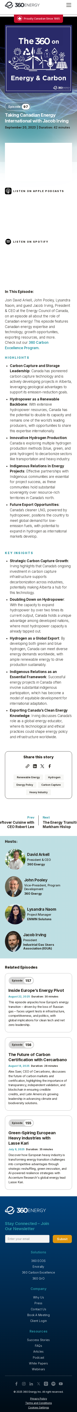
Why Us (38, 1297)
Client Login (38, 1321)
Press (38, 1303)
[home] (22, 5)
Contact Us (38, 1309)
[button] (68, 5)
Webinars (38, 1369)
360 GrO (38, 1278)
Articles (38, 1351)
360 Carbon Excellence (38, 1272)
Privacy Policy (38, 1398)
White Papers (38, 1363)
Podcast (38, 1357)
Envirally (38, 1266)
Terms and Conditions (38, 1403)
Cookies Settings (38, 1407)
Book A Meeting (38, 1315)
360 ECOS (38, 1261)
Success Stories (38, 1340)
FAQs (38, 1345)
